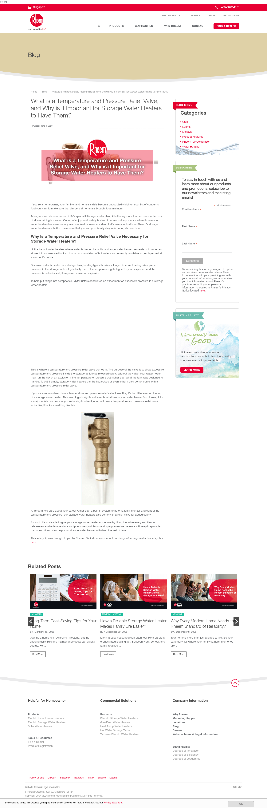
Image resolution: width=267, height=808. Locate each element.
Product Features (192, 138)
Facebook (65, 779)
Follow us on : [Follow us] (36, 779)
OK (241, 804)
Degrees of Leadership (186, 760)
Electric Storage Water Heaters (46, 724)
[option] (63, 618)
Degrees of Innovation (186, 752)
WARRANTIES (144, 27)
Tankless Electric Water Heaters (119, 736)
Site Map (237, 788)
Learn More (192, 371)
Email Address (191, 210)
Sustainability (171, 16)
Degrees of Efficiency (185, 756)
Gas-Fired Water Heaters (115, 724)
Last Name (189, 244)
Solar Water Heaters (40, 728)
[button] (38, 7)
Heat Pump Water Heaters (116, 728)
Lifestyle (187, 133)
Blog (212, 16)
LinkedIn (52, 779)
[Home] (37, 22)
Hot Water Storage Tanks (115, 732)
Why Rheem (180, 716)
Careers (194, 16)
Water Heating (190, 148)
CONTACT (198, 27)
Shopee (102, 779)
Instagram (79, 779)
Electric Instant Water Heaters (46, 720)
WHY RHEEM (172, 27)
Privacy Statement (113, 803)
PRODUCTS (116, 27)
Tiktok (91, 779)
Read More (37, 655)
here (33, 543)
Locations (179, 724)
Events (186, 128)
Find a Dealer (226, 27)
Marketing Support (185, 720)
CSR (185, 123)
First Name (189, 227)
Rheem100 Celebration (196, 143)
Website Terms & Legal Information (195, 736)
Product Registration (40, 747)
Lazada (113, 779)
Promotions (231, 16)
